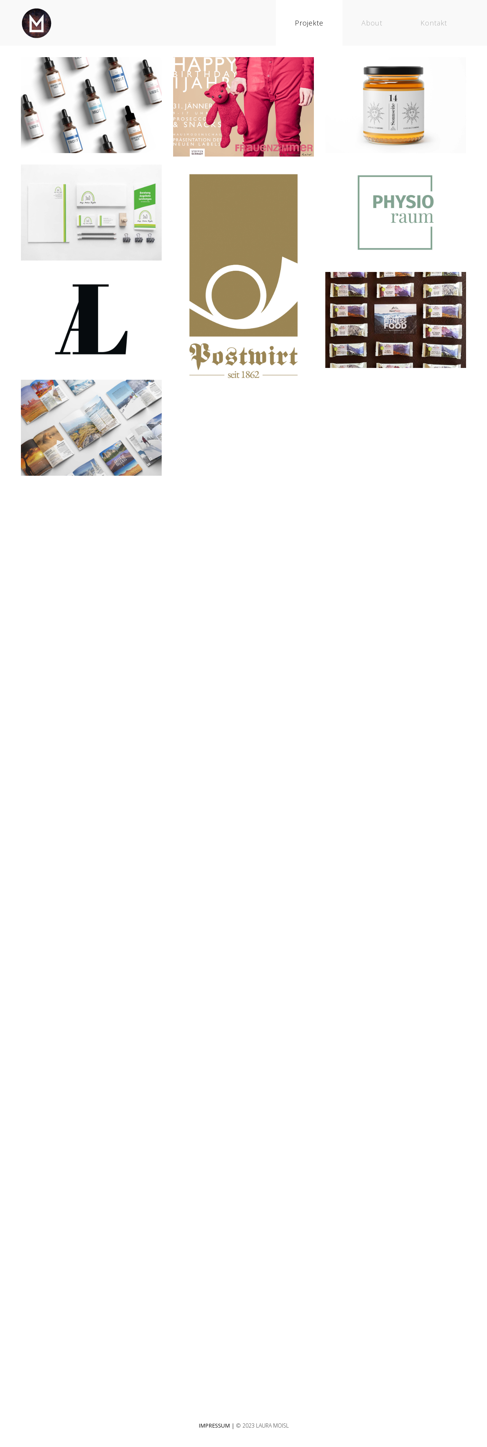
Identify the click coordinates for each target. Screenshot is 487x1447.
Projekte (309, 22)
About (371, 22)
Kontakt (433, 22)
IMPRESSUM (214, 1425)
